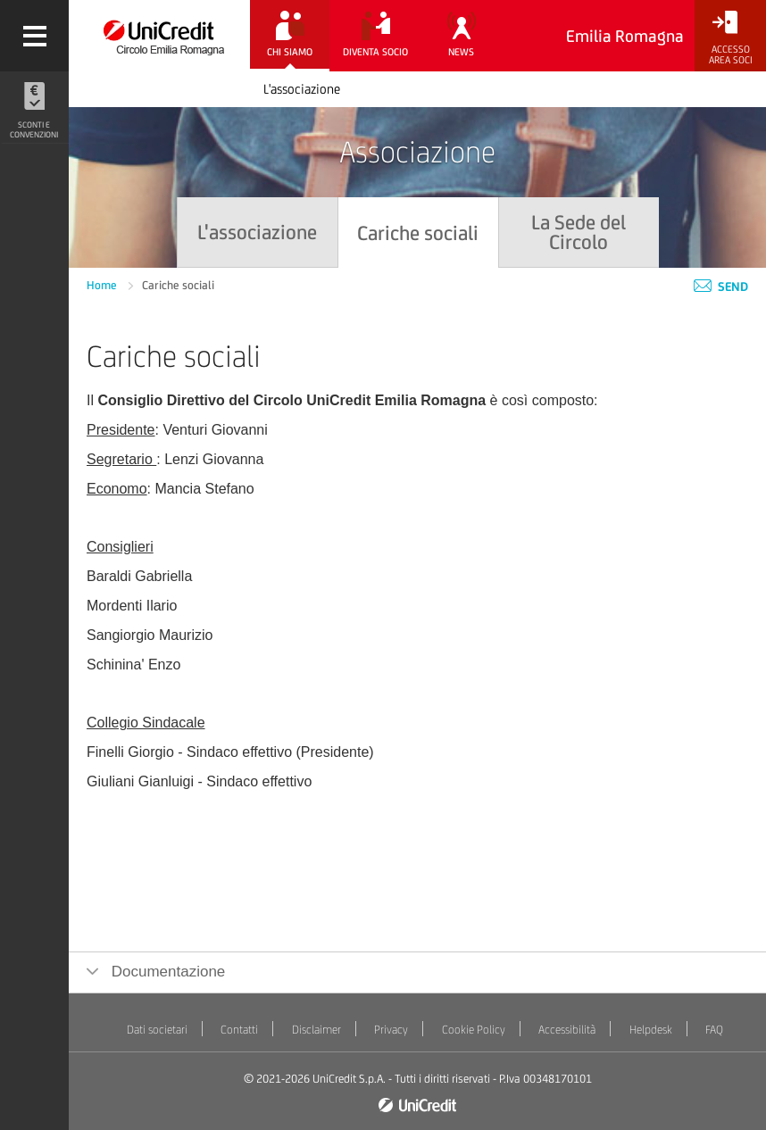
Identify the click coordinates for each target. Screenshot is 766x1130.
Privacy (391, 1029)
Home (103, 285)
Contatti (239, 1029)
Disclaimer (316, 1029)
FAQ (714, 1029)
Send (721, 286)
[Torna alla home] (159, 35)
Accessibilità (566, 1029)
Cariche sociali (178, 285)
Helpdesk (650, 1029)
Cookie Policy (473, 1029)
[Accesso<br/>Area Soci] (730, 38)
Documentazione (166, 971)
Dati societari (157, 1029)
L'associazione (301, 88)
